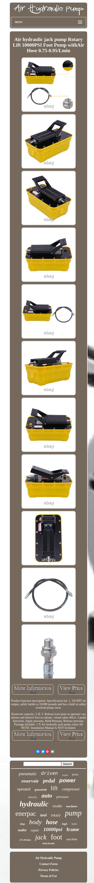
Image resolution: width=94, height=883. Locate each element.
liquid (65, 775)
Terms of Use (48, 876)
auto (47, 795)
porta (75, 774)
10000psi (52, 829)
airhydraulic (48, 843)
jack (40, 837)
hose (52, 822)
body (35, 821)
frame (73, 829)
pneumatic (28, 773)
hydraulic (34, 804)
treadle (57, 806)
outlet (22, 830)
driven (49, 773)
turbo (74, 823)
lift (54, 788)
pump (73, 813)
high (64, 823)
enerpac (25, 813)
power (67, 780)
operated (23, 789)
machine (71, 839)
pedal (49, 781)
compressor (71, 789)
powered (40, 789)
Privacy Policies (48, 870)
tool (43, 815)
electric (32, 797)
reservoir (30, 781)
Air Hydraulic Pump (48, 858)
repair (35, 830)
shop (22, 823)
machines (71, 806)
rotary (56, 815)
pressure (63, 797)
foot (56, 837)
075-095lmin (25, 840)
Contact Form (48, 864)
